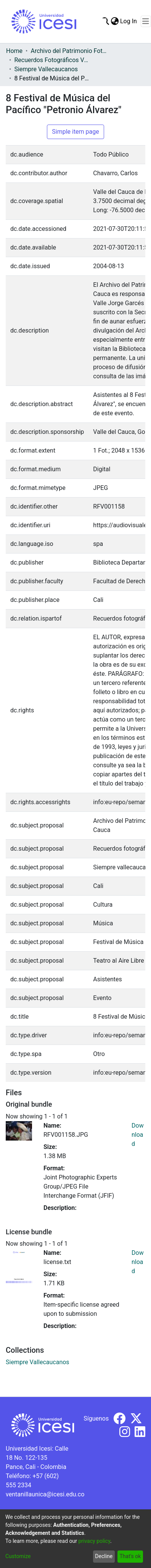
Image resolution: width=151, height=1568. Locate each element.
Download (138, 1134)
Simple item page (75, 131)
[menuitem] (114, 21)
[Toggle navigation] (146, 21)
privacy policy (94, 1541)
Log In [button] (129, 21)
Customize (18, 1556)
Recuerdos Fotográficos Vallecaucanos (52, 60)
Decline (103, 1556)
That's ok (130, 1556)
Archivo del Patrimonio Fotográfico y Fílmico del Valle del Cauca (69, 50)
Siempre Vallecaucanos (46, 69)
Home (14, 50)
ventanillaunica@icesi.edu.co (45, 1494)
